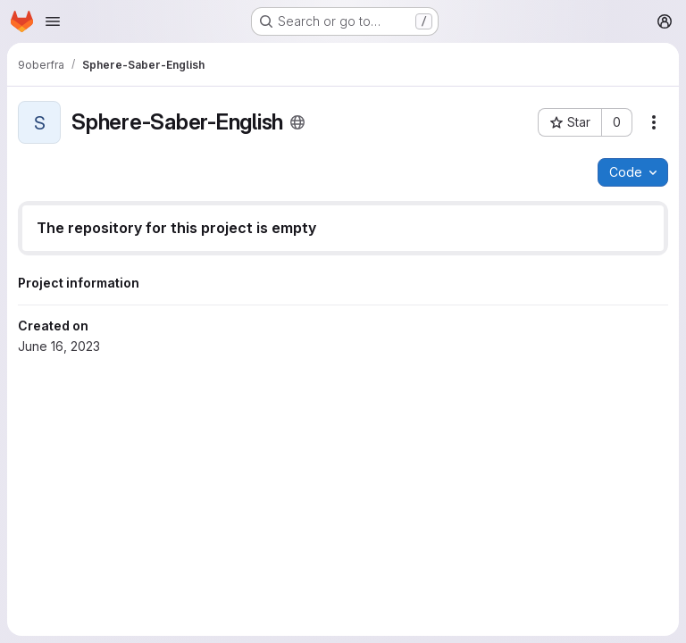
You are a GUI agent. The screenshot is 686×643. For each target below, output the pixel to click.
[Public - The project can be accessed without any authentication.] (297, 122)
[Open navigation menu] (52, 21)
